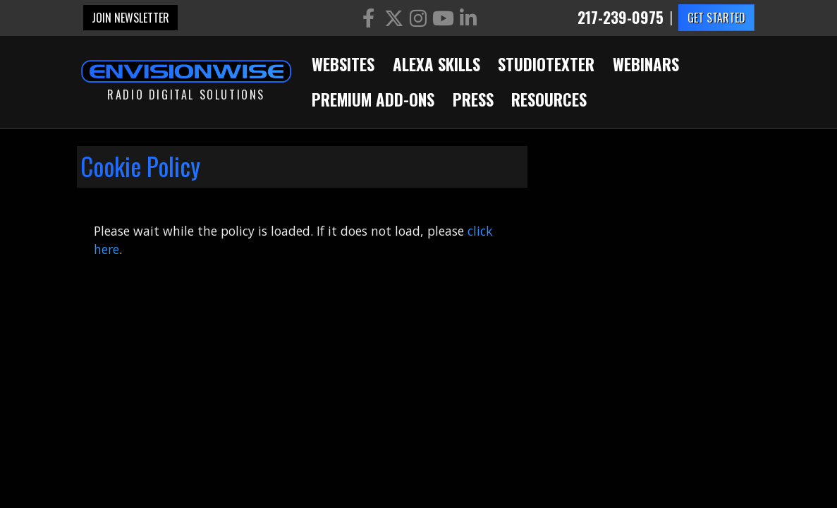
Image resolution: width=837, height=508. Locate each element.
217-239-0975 (621, 18)
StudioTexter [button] (546, 64)
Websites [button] (343, 64)
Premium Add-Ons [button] (373, 99)
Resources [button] (549, 99)
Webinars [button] (646, 64)
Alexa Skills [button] (436, 64)
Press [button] (473, 99)
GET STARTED (716, 17)
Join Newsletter (130, 17)
